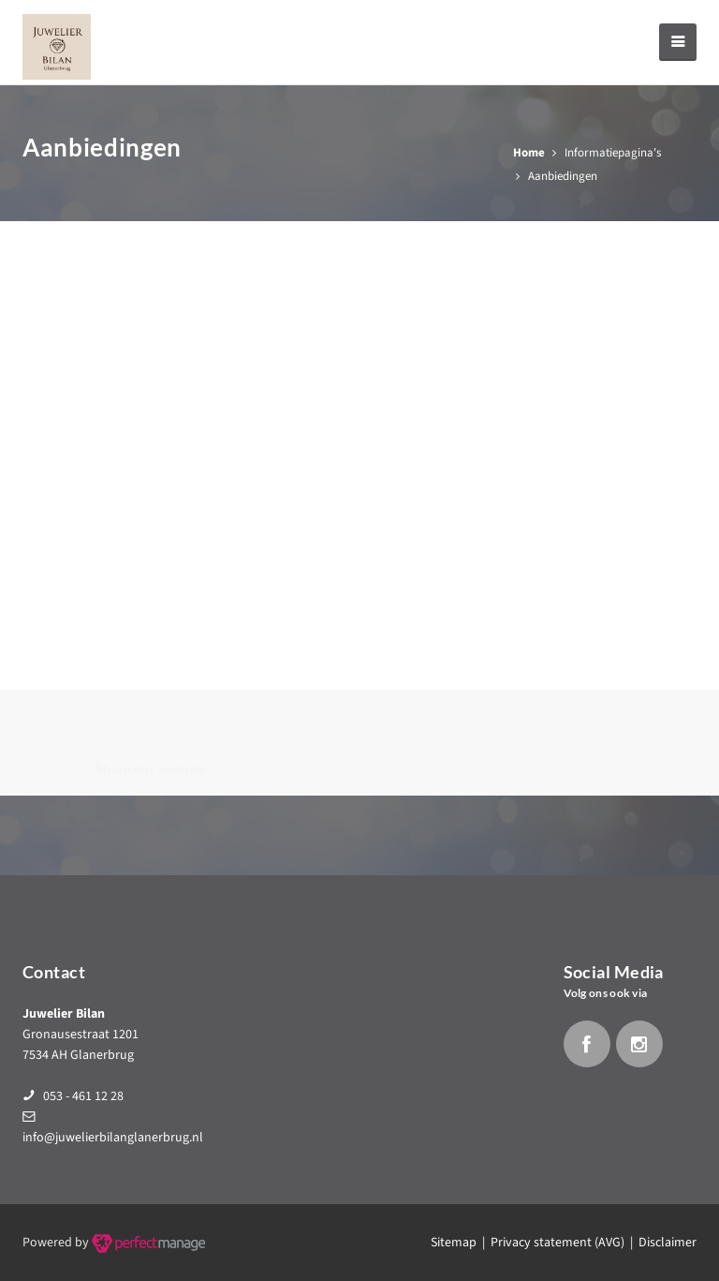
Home (529, 152)
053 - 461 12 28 (83, 1096)
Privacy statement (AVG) (557, 1242)
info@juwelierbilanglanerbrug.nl (112, 1137)
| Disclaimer (660, 1242)
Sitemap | (461, 1242)
